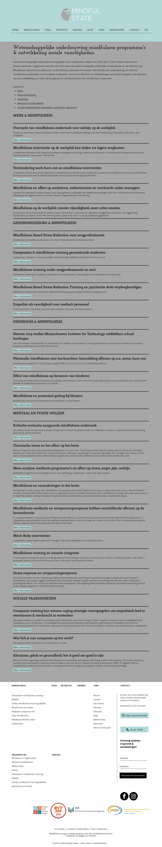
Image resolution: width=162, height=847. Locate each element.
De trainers (98, 703)
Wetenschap (99, 719)
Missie (96, 695)
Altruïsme (98, 723)
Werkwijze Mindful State (23, 719)
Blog (95, 715)
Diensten (97, 711)
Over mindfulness (20, 715)
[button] (33, 31)
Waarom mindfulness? (22, 762)
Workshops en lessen (22, 786)
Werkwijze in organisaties (24, 758)
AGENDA (81, 685)
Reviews (97, 707)
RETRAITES (66, 685)
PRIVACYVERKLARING (99, 829)
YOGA (54, 685)
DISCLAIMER (59, 829)
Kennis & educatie (102, 727)
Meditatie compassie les (23, 711)
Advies (15, 770)
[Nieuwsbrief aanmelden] (133, 775)
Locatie (96, 699)
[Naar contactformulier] (134, 715)
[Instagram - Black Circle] (133, 796)
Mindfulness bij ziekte (22, 707)
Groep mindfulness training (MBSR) (29, 703)
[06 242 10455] (134, 729)
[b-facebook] (124, 796)
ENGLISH (56, 754)
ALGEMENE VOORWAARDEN (77, 829)
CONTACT (125, 685)
